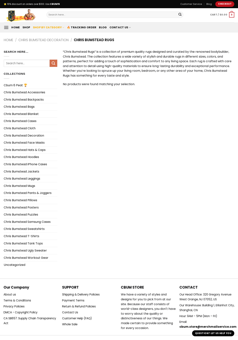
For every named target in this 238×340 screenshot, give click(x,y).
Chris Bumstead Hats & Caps (25, 150)
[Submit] (180, 15)
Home (15, 27)
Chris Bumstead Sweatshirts (24, 229)
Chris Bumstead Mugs (19, 186)
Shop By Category (48, 27)
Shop (26, 27)
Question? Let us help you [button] (213, 333)
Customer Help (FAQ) (77, 318)
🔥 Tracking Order (82, 27)
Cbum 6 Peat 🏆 (15, 85)
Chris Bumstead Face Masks (24, 142)
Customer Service (191, 4)
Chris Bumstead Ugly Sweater (25, 250)
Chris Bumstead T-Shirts (21, 236)
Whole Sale (70, 324)
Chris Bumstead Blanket (21, 114)
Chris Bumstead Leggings (22, 178)
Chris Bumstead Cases (20, 121)
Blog (209, 4)
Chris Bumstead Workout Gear (26, 258)
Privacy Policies (14, 306)
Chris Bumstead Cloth (20, 128)
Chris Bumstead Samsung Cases (27, 222)
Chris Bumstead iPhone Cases (25, 164)
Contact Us (120, 27)
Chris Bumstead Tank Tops (23, 243)
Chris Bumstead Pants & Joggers (28, 193)
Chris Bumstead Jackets (21, 171)
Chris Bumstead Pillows (20, 200)
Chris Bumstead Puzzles (21, 214)
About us (10, 294)
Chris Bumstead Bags (19, 107)
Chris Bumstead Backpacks (24, 99)
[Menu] (6, 27)
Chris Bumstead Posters (21, 207)
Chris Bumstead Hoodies (21, 157)
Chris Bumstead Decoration (43, 40)
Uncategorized (14, 265)
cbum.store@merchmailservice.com (208, 327)
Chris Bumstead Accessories (24, 92)
